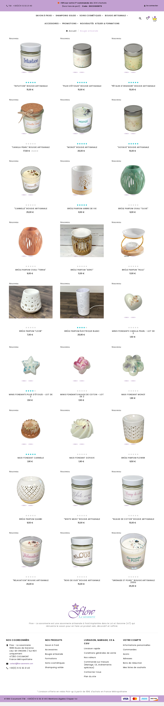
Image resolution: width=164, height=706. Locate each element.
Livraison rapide (92, 652)
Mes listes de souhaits (134, 671)
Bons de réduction (132, 667)
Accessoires (51, 653)
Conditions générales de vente (100, 657)
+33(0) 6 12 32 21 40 (19, 672)
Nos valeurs (90, 661)
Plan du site (90, 680)
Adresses (127, 662)
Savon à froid (52, 649)
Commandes (130, 653)
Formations (51, 662)
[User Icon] (151, 5)
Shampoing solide (54, 671)
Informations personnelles (136, 649)
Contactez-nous (92, 676)
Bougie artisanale (54, 658)
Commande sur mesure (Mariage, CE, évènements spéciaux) (98, 668)
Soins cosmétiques (55, 667)
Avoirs (126, 658)
